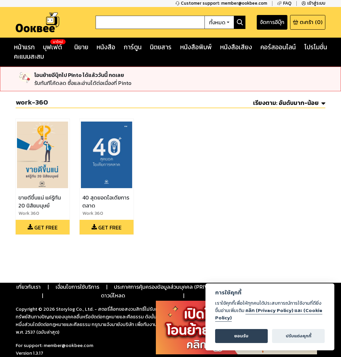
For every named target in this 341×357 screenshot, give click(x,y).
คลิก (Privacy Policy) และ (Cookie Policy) (268, 314)
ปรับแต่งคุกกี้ (298, 336)
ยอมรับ (241, 336)
